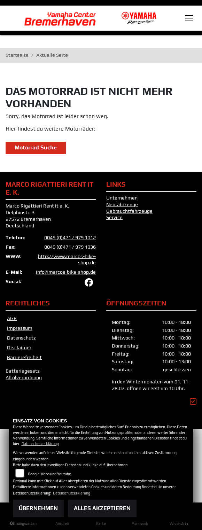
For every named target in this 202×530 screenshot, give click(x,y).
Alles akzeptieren (102, 508)
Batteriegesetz (23, 371)
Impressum (19, 328)
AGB (12, 318)
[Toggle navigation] (189, 18)
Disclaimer (19, 347)
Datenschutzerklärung (40, 444)
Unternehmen (122, 198)
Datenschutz (21, 338)
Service (114, 217)
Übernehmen (38, 508)
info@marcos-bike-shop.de (66, 272)
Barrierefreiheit (24, 357)
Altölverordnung (24, 377)
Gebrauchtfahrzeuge (129, 211)
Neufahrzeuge (122, 204)
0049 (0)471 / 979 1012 (70, 237)
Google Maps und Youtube (49, 474)
